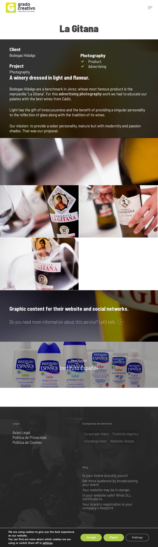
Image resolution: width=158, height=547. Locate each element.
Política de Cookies (27, 442)
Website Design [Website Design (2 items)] (122, 441)
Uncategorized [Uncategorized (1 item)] (95, 441)
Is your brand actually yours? (105, 475)
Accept (91, 537)
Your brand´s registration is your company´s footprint (107, 506)
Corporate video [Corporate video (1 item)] (96, 434)
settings (47, 543)
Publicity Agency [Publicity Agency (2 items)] (125, 434)
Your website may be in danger (106, 490)
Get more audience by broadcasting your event (110, 482)
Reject (114, 537)
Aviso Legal (21, 432)
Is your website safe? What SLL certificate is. (106, 497)
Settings (137, 537)
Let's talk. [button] (107, 322)
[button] (150, 8)
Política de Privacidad (29, 437)
